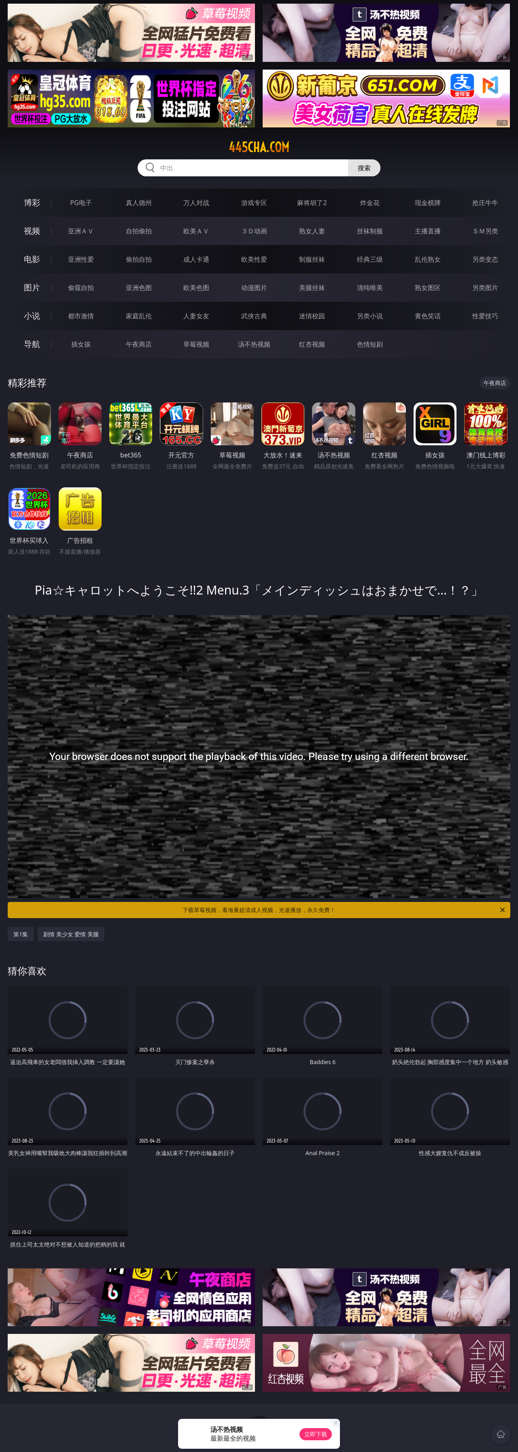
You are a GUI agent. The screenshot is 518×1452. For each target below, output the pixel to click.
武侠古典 (254, 315)
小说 (32, 315)
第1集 (20, 934)
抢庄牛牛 (485, 202)
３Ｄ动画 (254, 230)
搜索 (364, 167)
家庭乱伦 (139, 315)
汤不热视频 (254, 344)
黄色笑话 (428, 315)
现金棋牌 (428, 202)
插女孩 (81, 344)
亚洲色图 (139, 287)
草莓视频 (196, 344)
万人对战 (196, 202)
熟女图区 (428, 287)
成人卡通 (196, 259)
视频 (32, 230)
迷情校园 (312, 315)
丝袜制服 (370, 230)
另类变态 (485, 259)
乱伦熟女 (428, 259)
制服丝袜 (312, 259)
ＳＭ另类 (485, 230)
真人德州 (139, 202)
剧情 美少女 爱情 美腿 (71, 934)
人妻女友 (196, 315)
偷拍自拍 (139, 259)
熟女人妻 (312, 230)
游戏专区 (254, 202)
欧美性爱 (254, 259)
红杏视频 (312, 344)
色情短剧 (370, 344)
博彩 (32, 202)
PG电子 (80, 202)
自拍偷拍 (139, 230)
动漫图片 (254, 287)
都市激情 (81, 315)
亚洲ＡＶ (81, 230)
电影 (32, 259)
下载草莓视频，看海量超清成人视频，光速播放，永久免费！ (344, 910)
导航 (32, 344)
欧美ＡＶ (196, 230)
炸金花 (370, 202)
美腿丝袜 (312, 287)
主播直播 (428, 230)
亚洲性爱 (81, 259)
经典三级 (370, 259)
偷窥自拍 (81, 287)
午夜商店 (139, 344)
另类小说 (370, 315)
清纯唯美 (370, 287)
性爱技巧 (485, 315)
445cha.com (259, 147)
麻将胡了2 (312, 202)
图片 (32, 287)
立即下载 (315, 1434)
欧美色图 (196, 287)
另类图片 (485, 287)
